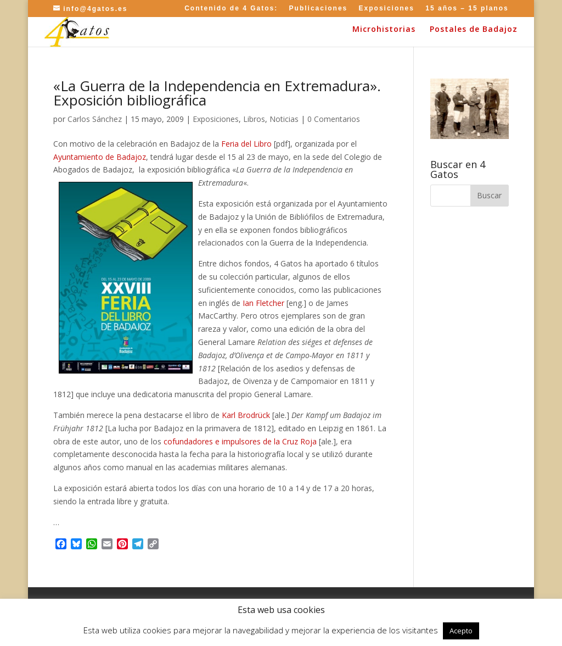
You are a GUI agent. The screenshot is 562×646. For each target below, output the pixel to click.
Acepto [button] (461, 631)
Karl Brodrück (247, 415)
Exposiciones (386, 8)
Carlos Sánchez (95, 119)
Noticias (284, 119)
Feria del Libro (246, 143)
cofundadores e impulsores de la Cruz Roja (240, 441)
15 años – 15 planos (466, 8)
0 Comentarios (333, 119)
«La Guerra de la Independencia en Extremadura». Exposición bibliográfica (217, 93)
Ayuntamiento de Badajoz (99, 157)
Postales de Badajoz (474, 29)
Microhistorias (383, 29)
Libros (254, 119)
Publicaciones (318, 8)
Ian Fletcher (263, 303)
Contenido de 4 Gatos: (231, 8)
